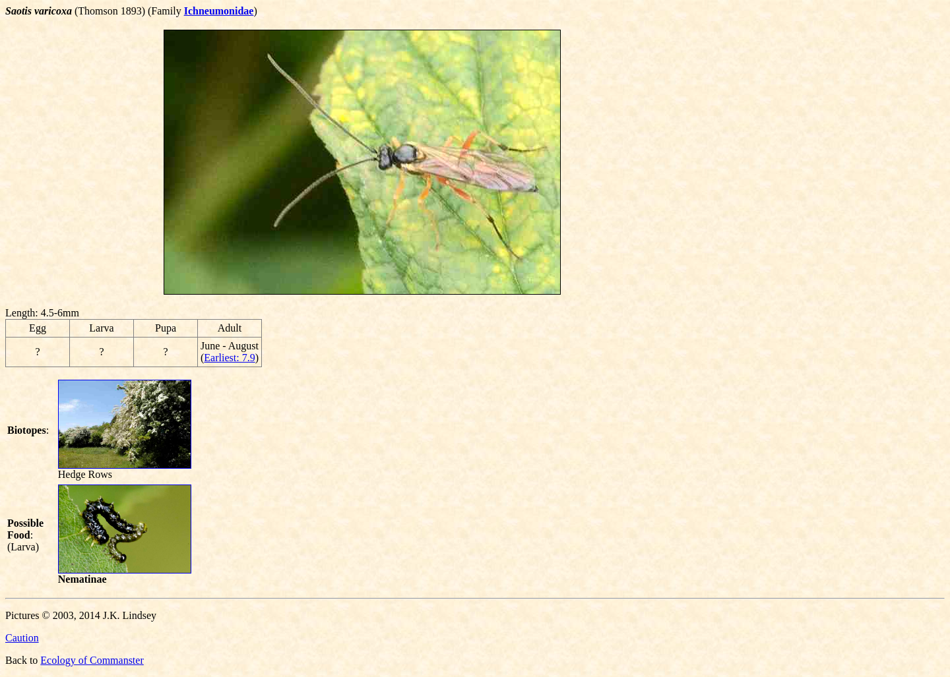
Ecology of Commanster (91, 660)
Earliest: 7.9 (229, 357)
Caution (22, 637)
